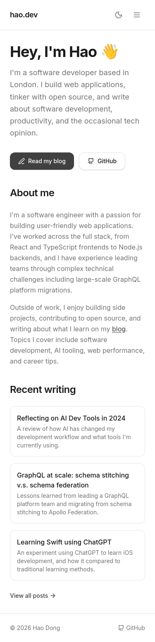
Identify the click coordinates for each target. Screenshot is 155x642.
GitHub (102, 160)
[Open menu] (137, 15)
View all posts (33, 595)
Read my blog (42, 160)
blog (119, 329)
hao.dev (24, 14)
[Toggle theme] (118, 15)
